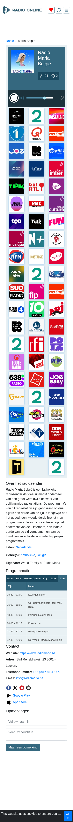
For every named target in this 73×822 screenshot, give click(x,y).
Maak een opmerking (22, 747)
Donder (37, 578)
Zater (54, 578)
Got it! (68, 815)
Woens (28, 578)
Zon (62, 578)
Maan (10, 578)
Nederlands (24, 547)
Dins (19, 578)
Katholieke (28, 555)
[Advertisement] (36, 26)
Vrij (45, 578)
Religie (41, 555)
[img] (66, 10)
